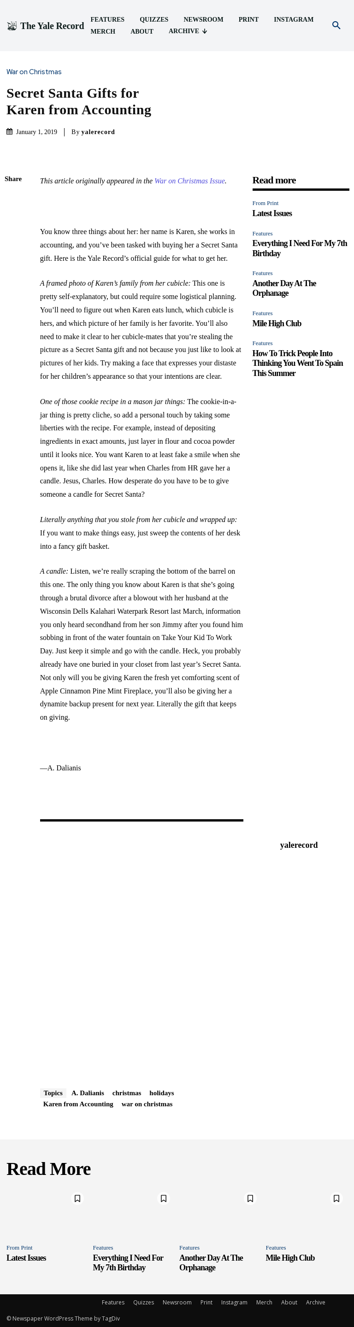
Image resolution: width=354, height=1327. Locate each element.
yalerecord (98, 132)
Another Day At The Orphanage (284, 288)
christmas (127, 1093)
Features (263, 233)
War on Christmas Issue (189, 181)
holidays (161, 1093)
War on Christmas (36, 72)
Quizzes (143, 1302)
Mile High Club (277, 323)
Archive (315, 1302)
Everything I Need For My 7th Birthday (128, 1263)
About (289, 1302)
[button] (336, 26)
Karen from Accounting (78, 1104)
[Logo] (45, 25)
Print (206, 1302)
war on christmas (147, 1104)
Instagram (234, 1302)
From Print (266, 203)
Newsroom (177, 1302)
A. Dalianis (87, 1093)
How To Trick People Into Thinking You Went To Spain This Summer (298, 363)
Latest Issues (272, 213)
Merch (264, 1302)
